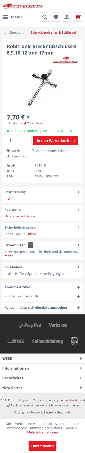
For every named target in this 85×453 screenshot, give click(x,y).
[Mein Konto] (66, 17)
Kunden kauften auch (21, 296)
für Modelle (13, 267)
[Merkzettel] (55, 17)
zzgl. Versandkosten (33, 123)
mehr (9, 198)
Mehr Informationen (42, 432)
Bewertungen (15, 245)
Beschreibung (15, 192)
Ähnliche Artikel (17, 287)
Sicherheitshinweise (20, 227)
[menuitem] (12, 17)
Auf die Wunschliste (49, 151)
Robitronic (13, 209)
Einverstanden (42, 446)
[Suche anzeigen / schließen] (44, 17)
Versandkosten (70, 400)
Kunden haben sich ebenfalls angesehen (36, 307)
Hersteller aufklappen (21, 216)
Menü (12, 16)
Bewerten (17, 156)
